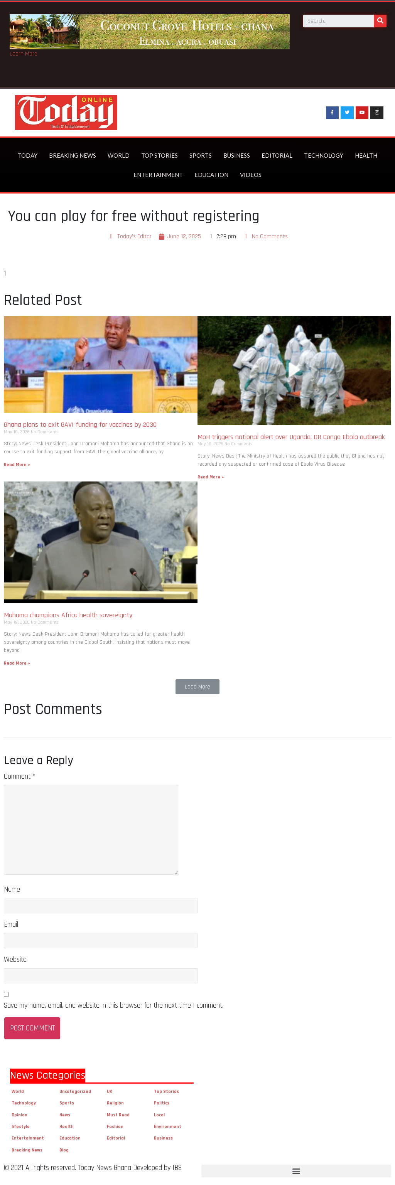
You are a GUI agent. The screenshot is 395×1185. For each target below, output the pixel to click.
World (119, 155)
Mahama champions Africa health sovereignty (68, 615)
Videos (251, 174)
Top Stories (159, 155)
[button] (197, 686)
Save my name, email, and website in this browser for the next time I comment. (113, 1005)
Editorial (277, 155)
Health (366, 155)
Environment (167, 1126)
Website (15, 959)
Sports (200, 155)
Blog (64, 1150)
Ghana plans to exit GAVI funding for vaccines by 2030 (80, 424)
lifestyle (21, 1126)
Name (12, 889)
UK (109, 1091)
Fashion (115, 1126)
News (64, 1115)
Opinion (19, 1115)
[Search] (380, 20)
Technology (323, 155)
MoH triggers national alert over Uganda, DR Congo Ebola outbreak (291, 437)
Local (159, 1115)
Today (27, 155)
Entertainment (158, 174)
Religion (115, 1103)
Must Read (118, 1115)
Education (211, 174)
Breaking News (72, 155)
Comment (19, 776)
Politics (161, 1103)
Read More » (17, 465)
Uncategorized (75, 1091)
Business (236, 155)
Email (11, 924)
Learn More (23, 54)
